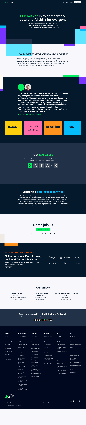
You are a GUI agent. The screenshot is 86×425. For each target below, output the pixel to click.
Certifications (34, 367)
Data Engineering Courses (22, 400)
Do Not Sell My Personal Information (28, 417)
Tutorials (46, 363)
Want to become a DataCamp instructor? (43, 249)
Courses (7, 372)
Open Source (47, 368)
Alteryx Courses (22, 366)
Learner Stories (74, 355)
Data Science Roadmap (8, 376)
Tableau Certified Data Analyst (35, 386)
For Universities (55, 2)
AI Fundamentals (35, 392)
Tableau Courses (22, 363)
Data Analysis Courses (21, 388)
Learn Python (8, 352)
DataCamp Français (75, 381)
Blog (45, 357)
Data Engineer (34, 375)
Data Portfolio (47, 379)
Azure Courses (21, 368)
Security (33, 357)
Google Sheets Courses (21, 379)
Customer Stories (61, 386)
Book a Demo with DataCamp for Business (48, 375)
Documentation (35, 360)
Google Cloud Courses (21, 375)
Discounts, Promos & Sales (62, 364)
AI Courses (20, 385)
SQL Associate (34, 378)
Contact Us (73, 368)
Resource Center (48, 352)
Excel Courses (21, 382)
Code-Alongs (47, 360)
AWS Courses (21, 371)
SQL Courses (21, 357)
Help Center (73, 388)
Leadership (73, 366)
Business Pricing (61, 376)
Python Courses (22, 352)
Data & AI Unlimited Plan (62, 383)
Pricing (32, 355)
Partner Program (61, 389)
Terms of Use (53, 417)
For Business (47, 2)
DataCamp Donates (62, 370)
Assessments (8, 364)
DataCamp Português (73, 375)
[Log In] (72, 2)
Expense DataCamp (62, 367)
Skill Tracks (7, 370)
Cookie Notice (16, 417)
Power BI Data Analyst (34, 382)
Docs (45, 366)
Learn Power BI (8, 357)
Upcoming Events (48, 355)
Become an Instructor (75, 360)
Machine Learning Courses (22, 396)
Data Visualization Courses (22, 392)
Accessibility (41, 417)
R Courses (20, 355)
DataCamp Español (75, 371)
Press (71, 363)
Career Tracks (8, 367)
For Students (60, 355)
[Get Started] (77, 2)
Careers (72, 357)
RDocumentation (48, 371)
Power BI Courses (22, 360)
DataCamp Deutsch (75, 378)
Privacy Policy (8, 417)
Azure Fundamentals (36, 389)
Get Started (34, 352)
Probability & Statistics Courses (22, 404)
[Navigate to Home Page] (9, 2)
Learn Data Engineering (8, 361)
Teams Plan (60, 379)
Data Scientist (34, 370)
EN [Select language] (67, 2)
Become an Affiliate (75, 391)
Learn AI (7, 355)
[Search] (63, 2)
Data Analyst (34, 373)
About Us (72, 352)
